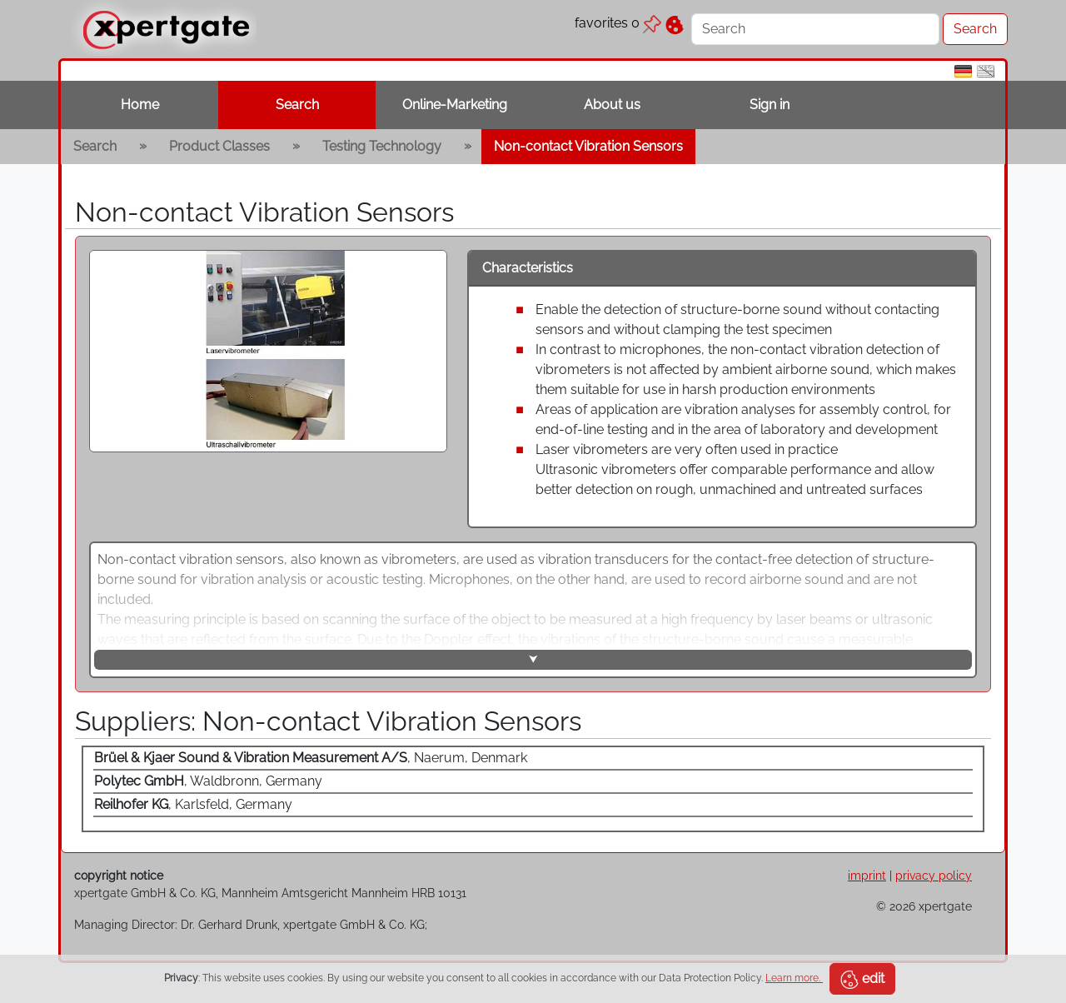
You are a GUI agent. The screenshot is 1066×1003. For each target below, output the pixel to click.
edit (862, 980)
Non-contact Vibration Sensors (588, 146)
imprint (867, 875)
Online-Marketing (454, 104)
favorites (618, 23)
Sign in (770, 104)
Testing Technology (381, 146)
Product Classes (219, 146)
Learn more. (794, 978)
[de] (963, 70)
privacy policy (933, 875)
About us (612, 104)
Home (140, 104)
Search (297, 104)
